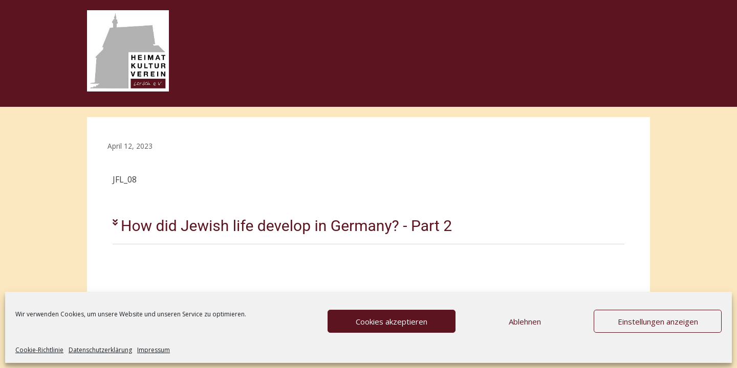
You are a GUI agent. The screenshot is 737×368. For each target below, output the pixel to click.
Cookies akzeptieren (391, 321)
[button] (368, 226)
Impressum (153, 350)
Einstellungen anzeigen (658, 321)
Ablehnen (525, 321)
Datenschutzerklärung (100, 350)
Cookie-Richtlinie (39, 350)
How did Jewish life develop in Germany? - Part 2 (286, 226)
